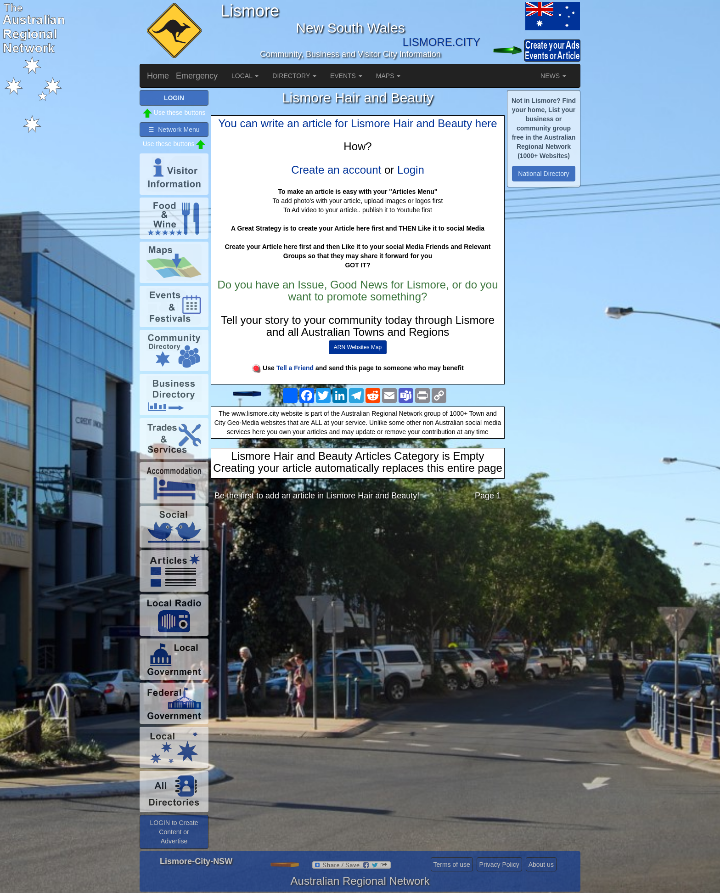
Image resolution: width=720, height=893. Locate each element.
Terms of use (451, 864)
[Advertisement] (358, 580)
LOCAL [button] (245, 75)
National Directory (543, 173)
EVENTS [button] (346, 75)
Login (410, 170)
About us (541, 864)
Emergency (197, 75)
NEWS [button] (553, 75)
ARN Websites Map (358, 347)
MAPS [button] (388, 75)
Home (158, 75)
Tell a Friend (295, 368)
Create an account (336, 170)
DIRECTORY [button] (294, 75)
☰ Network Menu (173, 129)
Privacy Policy (499, 864)
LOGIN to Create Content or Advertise (174, 832)
